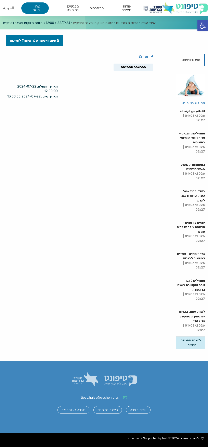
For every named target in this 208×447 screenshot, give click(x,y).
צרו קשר (36, 8)
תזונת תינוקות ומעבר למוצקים (93, 23)
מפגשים (127, 23)
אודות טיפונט (126, 8)
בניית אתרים (134, 438)
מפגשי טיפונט (191, 60)
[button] (202, 25)
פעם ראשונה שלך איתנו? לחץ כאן (34, 41)
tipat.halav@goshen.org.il (100, 398)
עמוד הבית (148, 23)
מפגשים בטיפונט (73, 8)
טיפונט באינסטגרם (73, 410)
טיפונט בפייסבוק (108, 410)
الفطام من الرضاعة (192, 115)
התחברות (96, 8)
